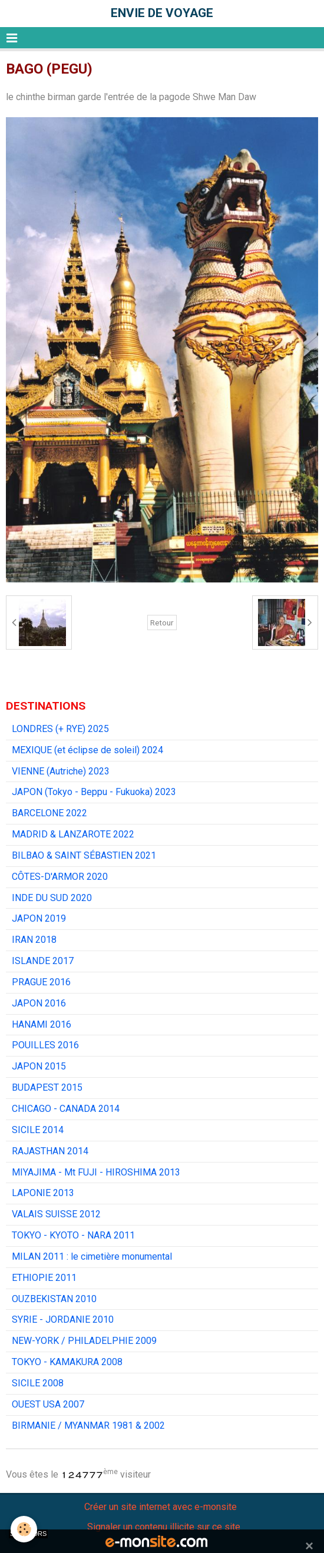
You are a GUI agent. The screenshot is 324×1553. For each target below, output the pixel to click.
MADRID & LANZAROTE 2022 (73, 834)
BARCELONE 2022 (49, 813)
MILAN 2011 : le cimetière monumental (92, 1256)
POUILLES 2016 (45, 1045)
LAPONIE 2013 (43, 1192)
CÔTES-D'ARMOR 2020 (60, 876)
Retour (162, 622)
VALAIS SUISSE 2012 (56, 1214)
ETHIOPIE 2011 (44, 1277)
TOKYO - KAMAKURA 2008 (67, 1361)
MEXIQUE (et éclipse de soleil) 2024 (87, 750)
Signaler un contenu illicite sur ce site (163, 1526)
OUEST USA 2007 (48, 1404)
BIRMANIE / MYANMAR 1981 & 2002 (88, 1425)
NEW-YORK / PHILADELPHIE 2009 (84, 1340)
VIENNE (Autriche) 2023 (61, 771)
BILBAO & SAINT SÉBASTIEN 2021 (84, 855)
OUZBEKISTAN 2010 (54, 1298)
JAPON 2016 (39, 1003)
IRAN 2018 (34, 939)
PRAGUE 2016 (41, 982)
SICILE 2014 (38, 1129)
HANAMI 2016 (41, 1024)
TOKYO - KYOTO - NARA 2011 (73, 1235)
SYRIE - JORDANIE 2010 (63, 1319)
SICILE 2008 (38, 1383)
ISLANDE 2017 (43, 960)
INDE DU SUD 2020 (52, 897)
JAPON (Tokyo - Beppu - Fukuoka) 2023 (94, 791)
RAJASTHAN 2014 (50, 1151)
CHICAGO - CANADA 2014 (66, 1108)
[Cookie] (24, 1529)
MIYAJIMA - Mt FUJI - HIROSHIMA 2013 (96, 1172)
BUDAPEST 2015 (47, 1087)
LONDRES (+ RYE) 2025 (60, 728)
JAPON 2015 (39, 1066)
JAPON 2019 (39, 918)
